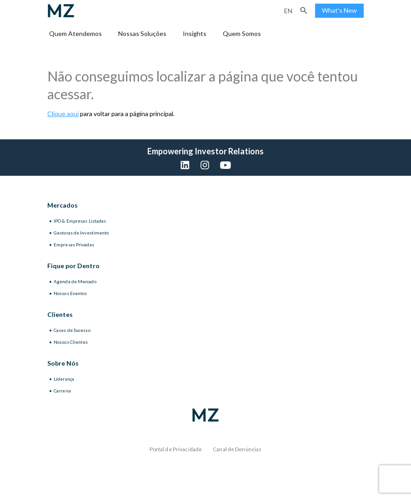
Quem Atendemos (75, 33)
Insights (194, 33)
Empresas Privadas (74, 244)
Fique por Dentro (73, 266)
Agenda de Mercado (75, 281)
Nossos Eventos (70, 293)
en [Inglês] (288, 11)
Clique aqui (63, 113)
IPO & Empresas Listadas (80, 221)
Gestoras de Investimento (81, 232)
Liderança (64, 379)
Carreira (62, 390)
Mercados (62, 205)
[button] (303, 10)
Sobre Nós (63, 363)
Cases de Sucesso (72, 330)
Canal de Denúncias (237, 449)
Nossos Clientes (71, 342)
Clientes (60, 314)
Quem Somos (242, 33)
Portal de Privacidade (176, 449)
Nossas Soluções (142, 33)
